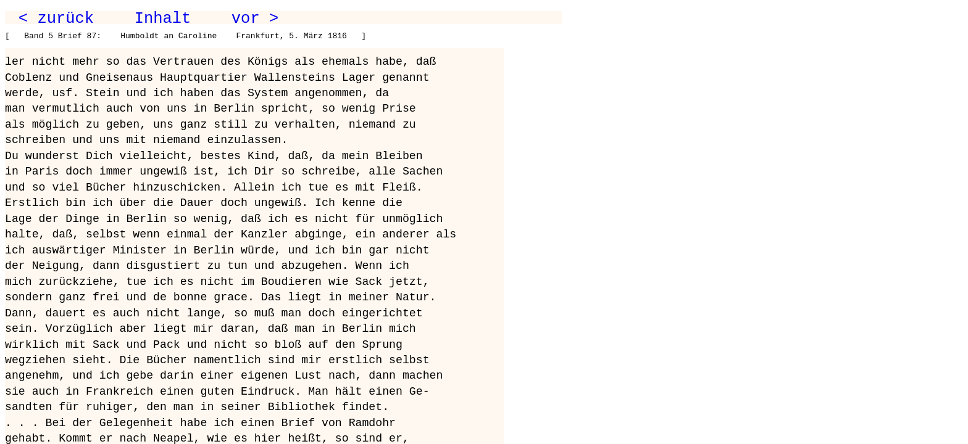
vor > (255, 18)
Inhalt (163, 18)
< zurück (56, 18)
